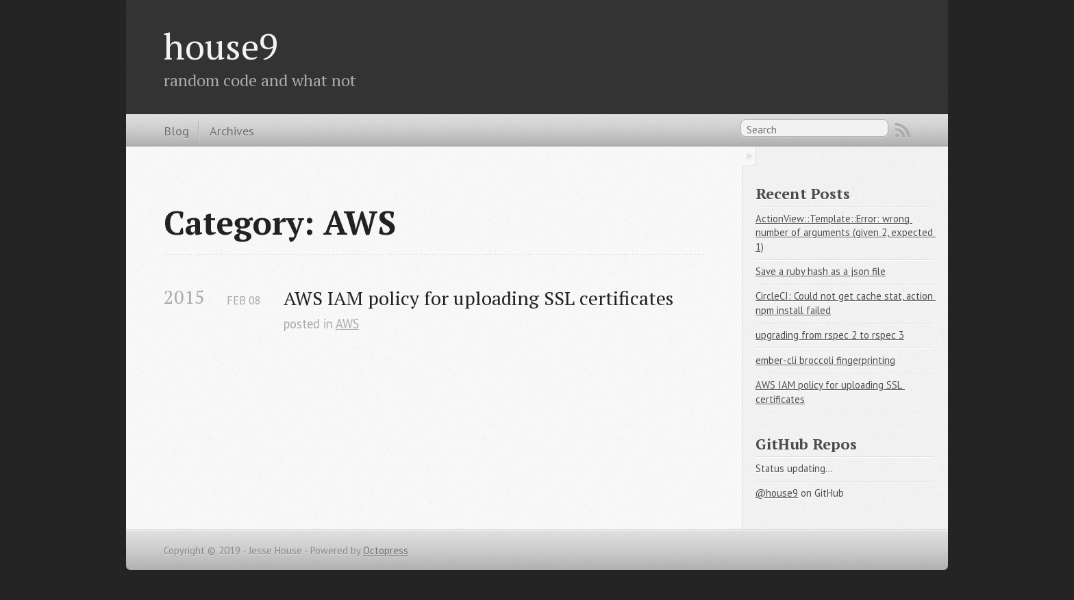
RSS (902, 130)
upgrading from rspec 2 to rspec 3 (829, 334)
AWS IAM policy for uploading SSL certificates (478, 298)
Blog (176, 130)
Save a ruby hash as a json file (820, 271)
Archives (232, 130)
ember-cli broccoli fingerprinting (825, 360)
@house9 (776, 492)
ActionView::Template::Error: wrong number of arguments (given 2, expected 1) (845, 232)
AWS (347, 323)
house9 (221, 46)
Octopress (385, 550)
